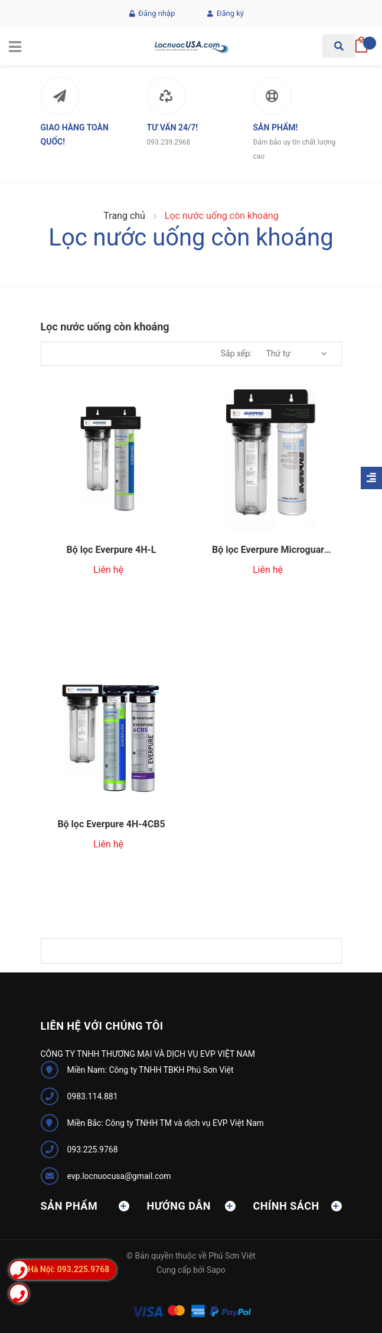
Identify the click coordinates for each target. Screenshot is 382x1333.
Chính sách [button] (297, 1206)
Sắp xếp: (236, 353)
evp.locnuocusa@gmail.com (119, 1176)
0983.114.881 (92, 1096)
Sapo (216, 1270)
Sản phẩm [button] (85, 1206)
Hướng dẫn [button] (191, 1206)
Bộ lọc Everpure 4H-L (111, 549)
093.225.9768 (92, 1149)
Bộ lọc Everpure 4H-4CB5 (111, 824)
